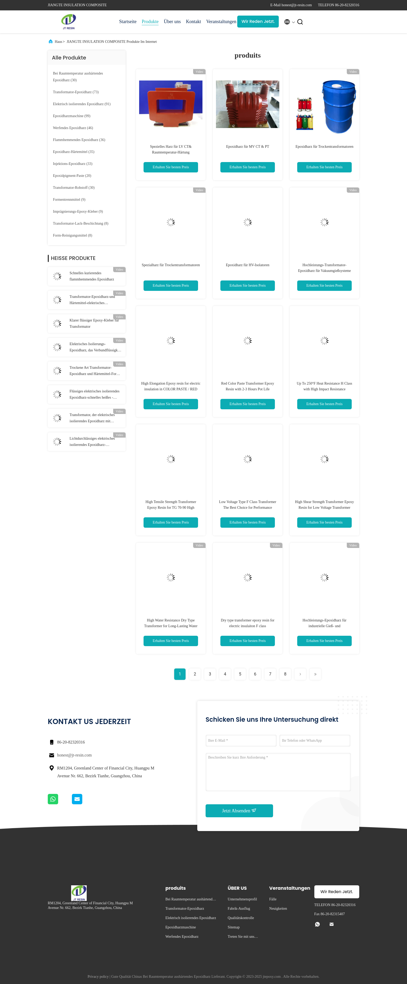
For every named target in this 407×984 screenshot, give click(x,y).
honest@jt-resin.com (74, 755)
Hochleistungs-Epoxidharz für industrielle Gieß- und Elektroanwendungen (324, 626)
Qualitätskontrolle (241, 918)
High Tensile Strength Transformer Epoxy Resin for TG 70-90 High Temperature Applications (170, 507)
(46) (73, 128)
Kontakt (193, 21)
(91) (82, 104)
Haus (58, 42)
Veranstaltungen (219, 21)
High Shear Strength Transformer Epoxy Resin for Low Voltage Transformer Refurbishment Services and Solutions (324, 507)
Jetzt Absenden (239, 810)
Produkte (150, 21)
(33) (72, 164)
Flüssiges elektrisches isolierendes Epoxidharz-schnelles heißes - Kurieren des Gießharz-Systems (94, 395)
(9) (69, 200)
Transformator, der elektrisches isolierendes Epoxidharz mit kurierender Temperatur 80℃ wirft (95, 418)
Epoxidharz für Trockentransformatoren (324, 147)
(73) (76, 92)
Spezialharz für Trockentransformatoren (171, 265)
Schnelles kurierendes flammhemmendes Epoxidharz (92, 276)
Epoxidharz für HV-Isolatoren (247, 265)
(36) (79, 140)
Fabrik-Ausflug (239, 909)
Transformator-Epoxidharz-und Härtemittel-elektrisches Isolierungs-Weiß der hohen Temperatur (92, 300)
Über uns (172, 21)
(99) (71, 116)
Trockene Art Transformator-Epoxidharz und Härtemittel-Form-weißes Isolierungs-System (95, 371)
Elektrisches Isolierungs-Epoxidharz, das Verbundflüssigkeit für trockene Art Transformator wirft (96, 347)
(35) (73, 152)
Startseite (128, 21)
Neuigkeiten (278, 909)
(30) (78, 76)
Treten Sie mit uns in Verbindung (243, 937)
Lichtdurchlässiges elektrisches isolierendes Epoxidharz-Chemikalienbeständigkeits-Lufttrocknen (92, 442)
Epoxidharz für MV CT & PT (247, 147)
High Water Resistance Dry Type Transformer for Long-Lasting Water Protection (170, 626)
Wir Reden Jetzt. (258, 21)
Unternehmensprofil (242, 899)
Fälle (272, 899)
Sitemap (234, 927)
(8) (80, 223)
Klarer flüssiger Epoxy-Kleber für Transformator (94, 323)
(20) (72, 176)
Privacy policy (97, 977)
